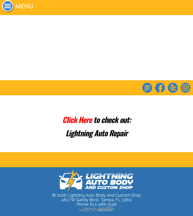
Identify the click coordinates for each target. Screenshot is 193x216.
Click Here (77, 119)
